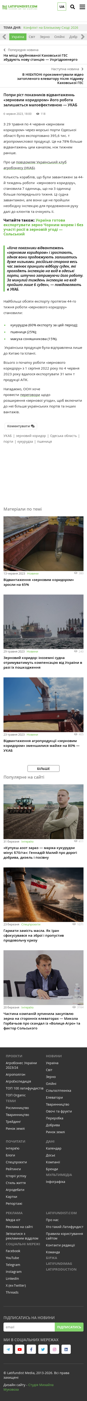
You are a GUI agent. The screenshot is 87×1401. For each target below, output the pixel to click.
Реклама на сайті (19, 1227)
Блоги (10, 1155)
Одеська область (63, 435)
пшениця (44, 441)
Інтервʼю (27, 841)
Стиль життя (16, 1183)
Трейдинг (13, 1121)
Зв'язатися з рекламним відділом (22, 1235)
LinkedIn (12, 1278)
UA (61, 6)
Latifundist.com (61, 1212)
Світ (32, 37)
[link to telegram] (8, 1349)
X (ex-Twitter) (16, 1285)
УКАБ (7, 435)
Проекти (14, 1056)
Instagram (14, 1271)
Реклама (14, 1212)
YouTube (12, 1258)
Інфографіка (55, 1181)
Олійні (59, 37)
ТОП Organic (16, 1095)
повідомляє (25, 162)
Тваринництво (17, 1114)
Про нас (52, 1220)
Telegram (13, 1264)
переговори (30, 394)
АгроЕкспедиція (18, 1081)
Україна (18, 37)
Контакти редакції (60, 1245)
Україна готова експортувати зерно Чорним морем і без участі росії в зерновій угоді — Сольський (43, 227)
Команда (53, 1252)
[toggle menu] (82, 7)
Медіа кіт (13, 1220)
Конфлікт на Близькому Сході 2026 (50, 27)
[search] (72, 7)
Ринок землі (15, 1128)
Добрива (76, 37)
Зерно (45, 37)
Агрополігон (15, 1074)
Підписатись (69, 1327)
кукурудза (25, 441)
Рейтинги (13, 1169)
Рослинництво (17, 1108)
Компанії (53, 1162)
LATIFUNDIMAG (59, 1263)
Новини (33, 573)
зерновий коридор (31, 435)
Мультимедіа (59, 1174)
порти (8, 441)
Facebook (13, 1251)
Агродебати (15, 1189)
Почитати (15, 1141)
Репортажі (14, 1203)
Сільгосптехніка (58, 1090)
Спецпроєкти (30, 924)
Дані (50, 1141)
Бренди (52, 1169)
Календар (53, 1148)
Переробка (54, 1118)
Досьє (50, 1155)
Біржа (51, 1257)
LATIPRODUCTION (61, 1269)
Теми (11, 1100)
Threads (12, 1292)
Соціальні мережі (23, 1244)
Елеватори (54, 1097)
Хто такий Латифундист (65, 1227)
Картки (11, 1196)
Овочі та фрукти (59, 1111)
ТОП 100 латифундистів (24, 1088)
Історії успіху (16, 1176)
